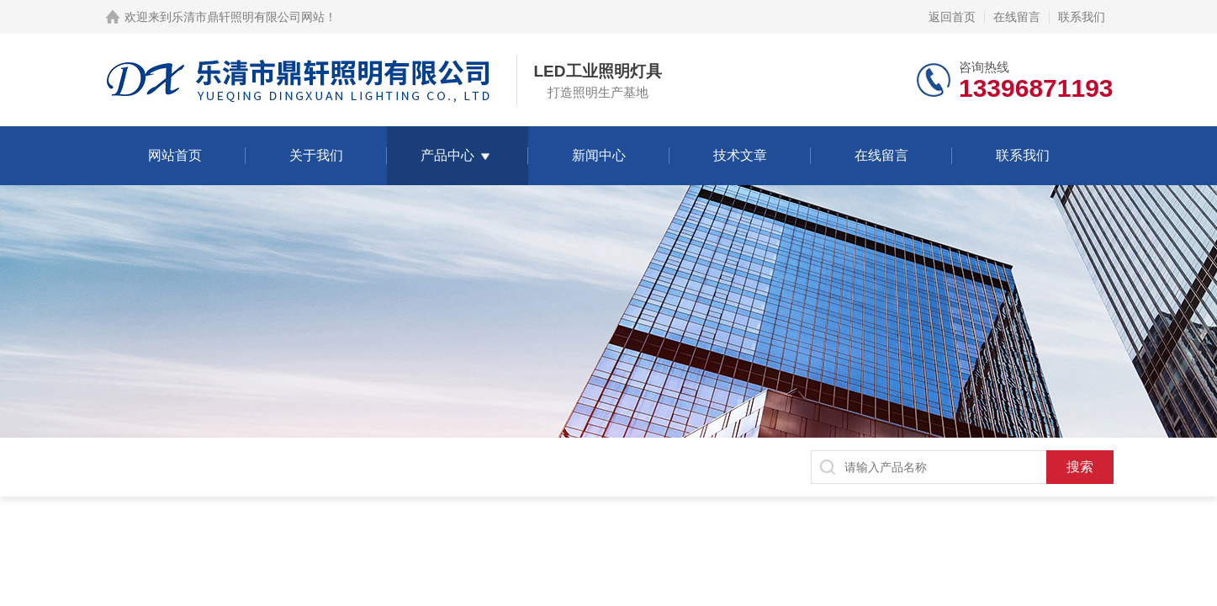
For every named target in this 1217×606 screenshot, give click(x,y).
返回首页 (952, 17)
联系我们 (1081, 17)
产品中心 (447, 155)
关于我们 (316, 155)
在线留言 (1016, 17)
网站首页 (175, 155)
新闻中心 (599, 155)
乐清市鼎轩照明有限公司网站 (248, 17)
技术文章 (740, 155)
